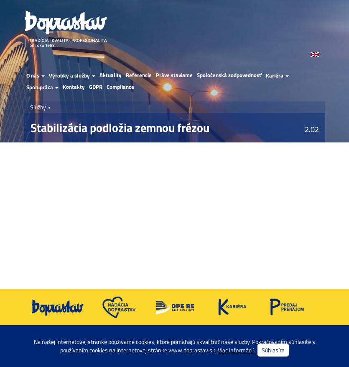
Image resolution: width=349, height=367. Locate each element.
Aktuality (110, 75)
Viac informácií (236, 350)
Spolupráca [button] (42, 87)
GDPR (95, 87)
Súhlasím (273, 350)
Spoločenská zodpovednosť (229, 75)
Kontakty (74, 87)
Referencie (139, 75)
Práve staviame (174, 75)
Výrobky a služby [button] (72, 75)
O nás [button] (35, 75)
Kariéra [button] (277, 75)
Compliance (120, 87)
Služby (38, 107)
